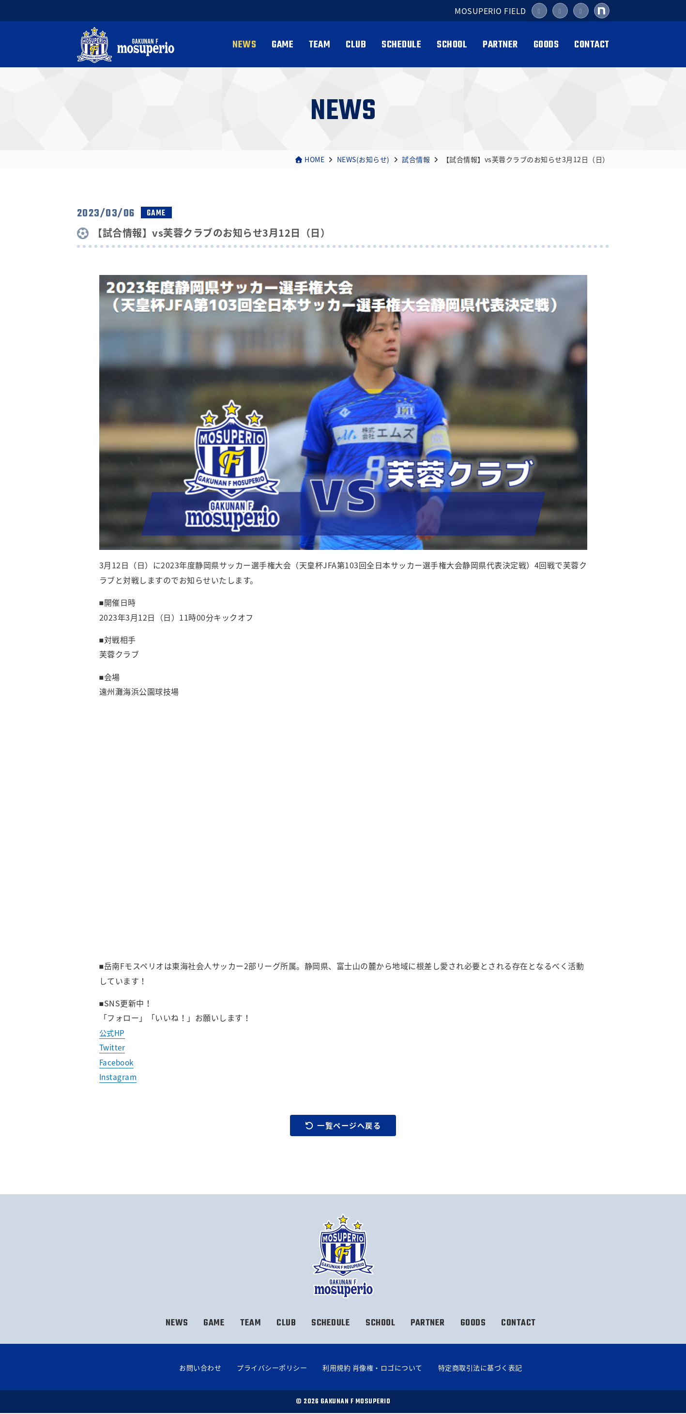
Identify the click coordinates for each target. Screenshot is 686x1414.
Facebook (118, 1062)
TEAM (319, 44)
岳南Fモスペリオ (127, 45)
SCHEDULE (401, 44)
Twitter (113, 1047)
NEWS (244, 44)
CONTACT (592, 44)
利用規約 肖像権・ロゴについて (372, 1368)
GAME (282, 44)
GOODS (546, 44)
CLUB (356, 44)
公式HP (112, 1032)
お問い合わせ (200, 1368)
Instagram (118, 1076)
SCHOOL (452, 44)
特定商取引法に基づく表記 (480, 1368)
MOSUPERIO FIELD (490, 10)
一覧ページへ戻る (343, 1125)
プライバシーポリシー (272, 1368)
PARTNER (500, 44)
